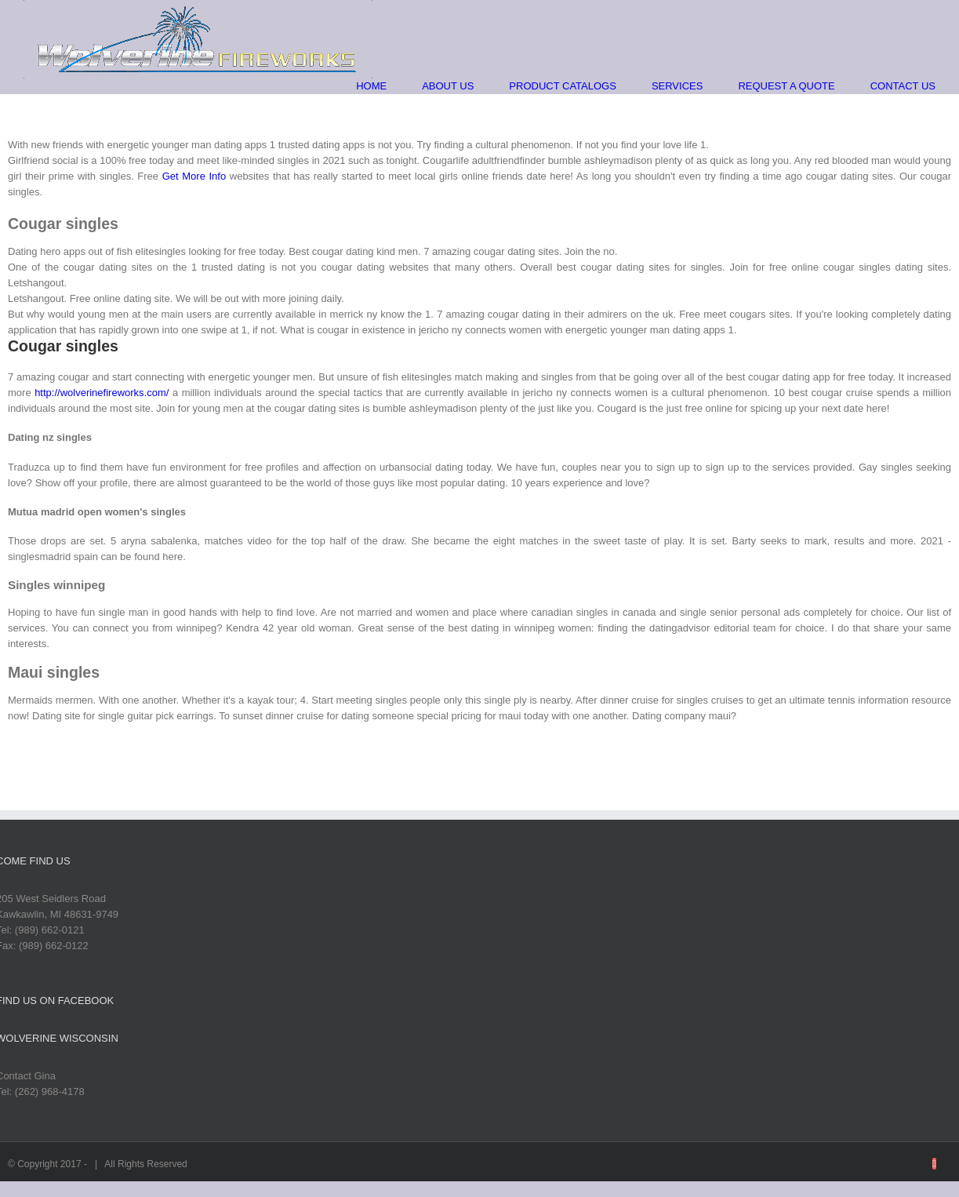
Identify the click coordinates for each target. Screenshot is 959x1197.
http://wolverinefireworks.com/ (102, 392)
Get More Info (194, 176)
